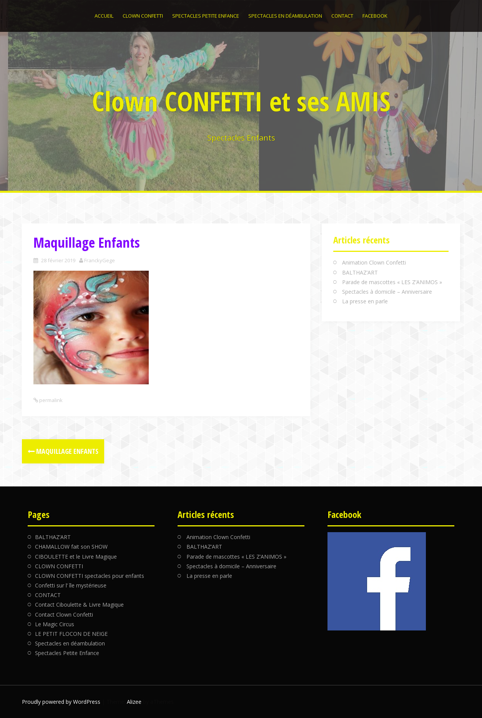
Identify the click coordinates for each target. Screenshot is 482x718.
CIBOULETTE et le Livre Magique (76, 556)
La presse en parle (365, 301)
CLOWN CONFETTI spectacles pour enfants (89, 575)
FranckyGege (99, 260)
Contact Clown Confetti (64, 614)
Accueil (104, 15)
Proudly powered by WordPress (61, 701)
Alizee (134, 701)
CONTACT (342, 15)
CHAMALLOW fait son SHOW (71, 546)
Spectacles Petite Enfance (205, 15)
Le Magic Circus (54, 624)
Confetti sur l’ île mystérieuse (70, 585)
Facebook (374, 15)
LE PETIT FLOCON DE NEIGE (71, 633)
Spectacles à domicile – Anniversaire (387, 291)
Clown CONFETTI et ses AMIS (241, 101)
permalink (50, 400)
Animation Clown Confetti (374, 262)
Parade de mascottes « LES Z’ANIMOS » (392, 282)
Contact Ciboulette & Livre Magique (79, 604)
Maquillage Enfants (63, 451)
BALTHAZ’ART (360, 272)
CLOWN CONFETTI (143, 15)
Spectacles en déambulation (285, 15)
